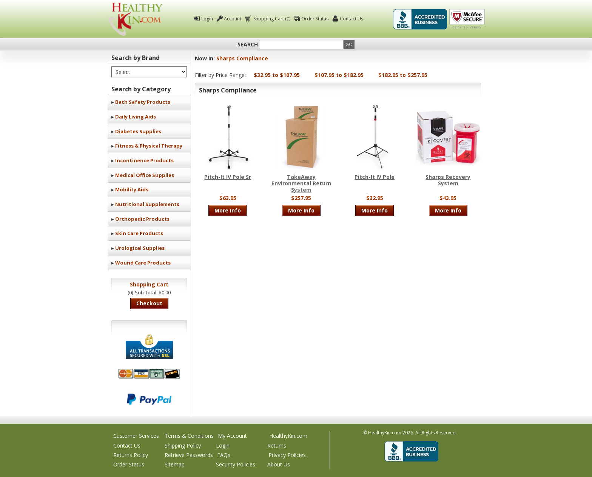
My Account (232, 435)
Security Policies (235, 464)
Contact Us (351, 18)
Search (247, 44)
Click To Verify (467, 19)
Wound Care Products (143, 262)
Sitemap (175, 464)
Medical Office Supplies (144, 175)
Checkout (149, 303)
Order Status (314, 18)
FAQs (223, 455)
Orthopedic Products (142, 218)
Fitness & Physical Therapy (148, 145)
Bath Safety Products (142, 101)
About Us (278, 464)
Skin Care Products (139, 233)
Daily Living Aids (135, 116)
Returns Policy (130, 455)
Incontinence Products (144, 160)
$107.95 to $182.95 (339, 74)
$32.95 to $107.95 (277, 74)
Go (349, 44)
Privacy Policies (287, 455)
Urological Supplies (140, 248)
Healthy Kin (135, 19)
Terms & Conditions (189, 435)
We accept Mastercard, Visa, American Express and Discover (149, 374)
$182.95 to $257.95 (402, 74)
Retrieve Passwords (189, 455)
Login (207, 18)
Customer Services (136, 435)
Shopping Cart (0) (271, 18)
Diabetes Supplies (138, 131)
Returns (276, 445)
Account (232, 18)
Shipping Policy (183, 445)
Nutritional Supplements (147, 204)
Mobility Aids (131, 189)
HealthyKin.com (288, 435)
